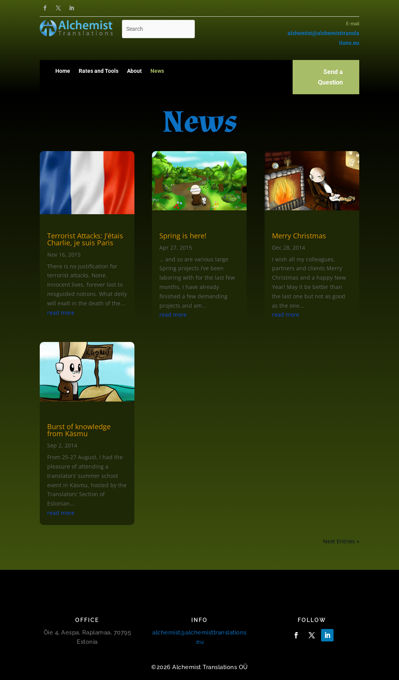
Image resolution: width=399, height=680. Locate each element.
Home (62, 71)
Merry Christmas (299, 235)
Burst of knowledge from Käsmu (79, 430)
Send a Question (330, 77)
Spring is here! (183, 235)
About (134, 71)
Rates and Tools (98, 71)
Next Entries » (341, 541)
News (157, 71)
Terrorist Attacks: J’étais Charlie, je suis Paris (85, 239)
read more (60, 312)
